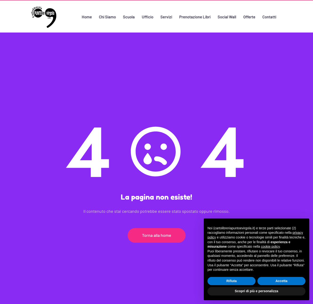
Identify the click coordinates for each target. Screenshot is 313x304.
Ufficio (147, 16)
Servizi (166, 16)
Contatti (269, 16)
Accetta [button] (282, 281)
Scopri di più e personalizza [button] (256, 291)
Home (86, 16)
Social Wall (227, 16)
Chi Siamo (107, 16)
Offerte (249, 16)
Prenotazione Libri (195, 16)
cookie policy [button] (270, 246)
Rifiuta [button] (231, 281)
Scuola (128, 16)
